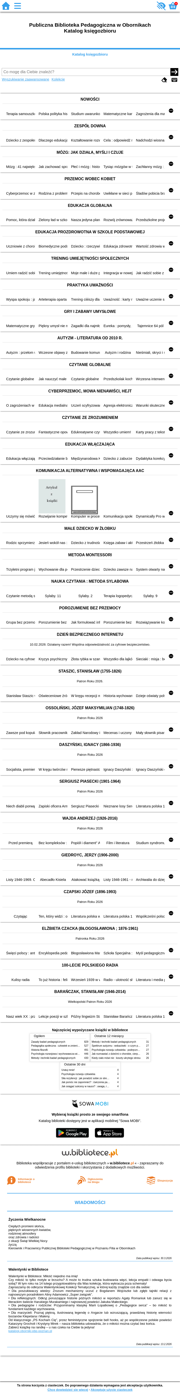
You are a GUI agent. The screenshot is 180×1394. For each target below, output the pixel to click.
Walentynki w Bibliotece (28, 1269)
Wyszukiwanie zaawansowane (25, 79)
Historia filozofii (39, 1050)
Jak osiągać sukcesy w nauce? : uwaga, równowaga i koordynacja (98, 1086)
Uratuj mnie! (68, 1070)
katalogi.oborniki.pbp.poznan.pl (30, 1331)
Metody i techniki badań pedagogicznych (53, 1058)
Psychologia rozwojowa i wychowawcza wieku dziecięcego (63, 1053)
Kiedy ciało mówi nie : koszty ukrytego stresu (116, 1058)
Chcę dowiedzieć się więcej (67, 1390)
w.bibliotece (122, 1163)
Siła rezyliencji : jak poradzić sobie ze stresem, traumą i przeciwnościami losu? (104, 1078)
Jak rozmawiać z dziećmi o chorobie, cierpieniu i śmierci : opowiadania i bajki (134, 1053)
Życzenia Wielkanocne (27, 1219)
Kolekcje (58, 79)
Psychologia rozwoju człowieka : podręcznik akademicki (122, 1050)
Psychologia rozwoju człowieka (78, 1074)
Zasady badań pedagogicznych (48, 1041)
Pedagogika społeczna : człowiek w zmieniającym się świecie (64, 1045)
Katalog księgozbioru (90, 54)
